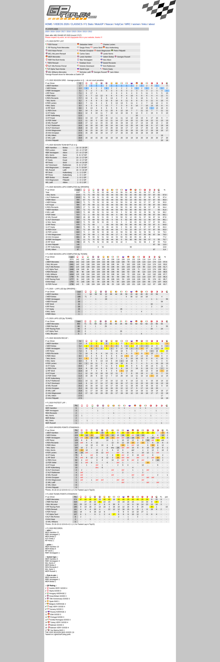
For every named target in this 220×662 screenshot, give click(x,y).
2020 (47, 32)
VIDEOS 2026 (61, 24)
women (136, 24)
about (152, 24)
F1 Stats (88, 24)
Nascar (109, 24)
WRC (128, 24)
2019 (52, 32)
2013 (85, 32)
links (144, 24)
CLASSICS (76, 24)
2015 (74, 32)
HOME (48, 24)
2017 (63, 32)
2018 (58, 32)
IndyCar (119, 24)
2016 (69, 32)
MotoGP (99, 24)
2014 (79, 32)
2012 (90, 32)
